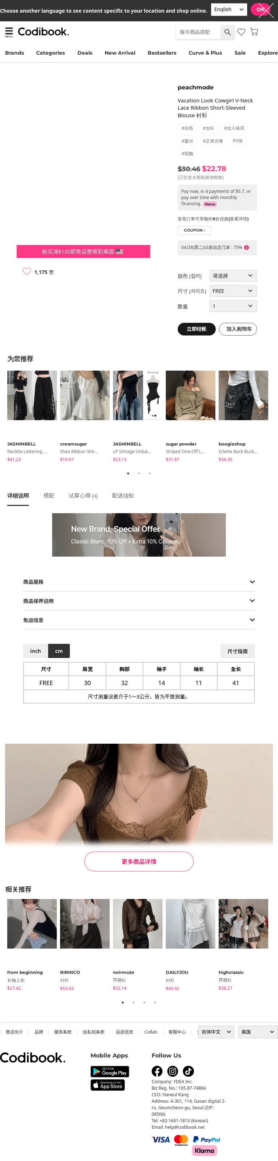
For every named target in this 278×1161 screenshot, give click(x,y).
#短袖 (187, 154)
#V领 (238, 141)
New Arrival (120, 53)
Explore (268, 53)
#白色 (187, 128)
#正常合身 (213, 141)
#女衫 (209, 128)
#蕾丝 (187, 141)
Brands (14, 53)
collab (150, 1032)
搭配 (48, 495)
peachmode (196, 87)
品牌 (38, 1032)
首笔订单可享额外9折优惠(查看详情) (213, 218)
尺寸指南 (237, 651)
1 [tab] (128, 473)
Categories (50, 53)
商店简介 (14, 1032)
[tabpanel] (33, 417)
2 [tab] (139, 473)
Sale (240, 53)
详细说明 (18, 495)
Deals (84, 53)
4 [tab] (155, 1002)
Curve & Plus (205, 53)
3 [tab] (149, 473)
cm (59, 650)
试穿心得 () (83, 495)
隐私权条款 (94, 1032)
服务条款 (63, 1032)
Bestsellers (162, 53)
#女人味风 (234, 128)
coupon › (194, 230)
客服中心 (177, 1032)
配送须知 (123, 495)
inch (35, 650)
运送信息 (124, 1032)
